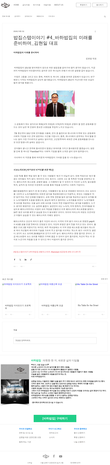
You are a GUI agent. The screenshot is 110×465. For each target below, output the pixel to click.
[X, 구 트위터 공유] (20, 259)
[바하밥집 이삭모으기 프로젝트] (18, 292)
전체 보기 (104, 279)
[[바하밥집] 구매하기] (55, 418)
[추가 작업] (95, 31)
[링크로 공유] (31, 259)
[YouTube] (61, 456)
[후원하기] (83, 5)
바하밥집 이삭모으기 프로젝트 (18, 306)
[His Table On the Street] (91, 292)
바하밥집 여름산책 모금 (52, 305)
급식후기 (17, 16)
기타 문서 (51, 16)
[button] (105, 16)
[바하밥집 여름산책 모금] (55, 292)
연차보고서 (28, 16)
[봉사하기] (99, 5)
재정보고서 (40, 16)
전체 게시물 (6, 16)
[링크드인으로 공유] (25, 259)
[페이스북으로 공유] (14, 259)
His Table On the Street (88, 305)
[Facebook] (54, 456)
